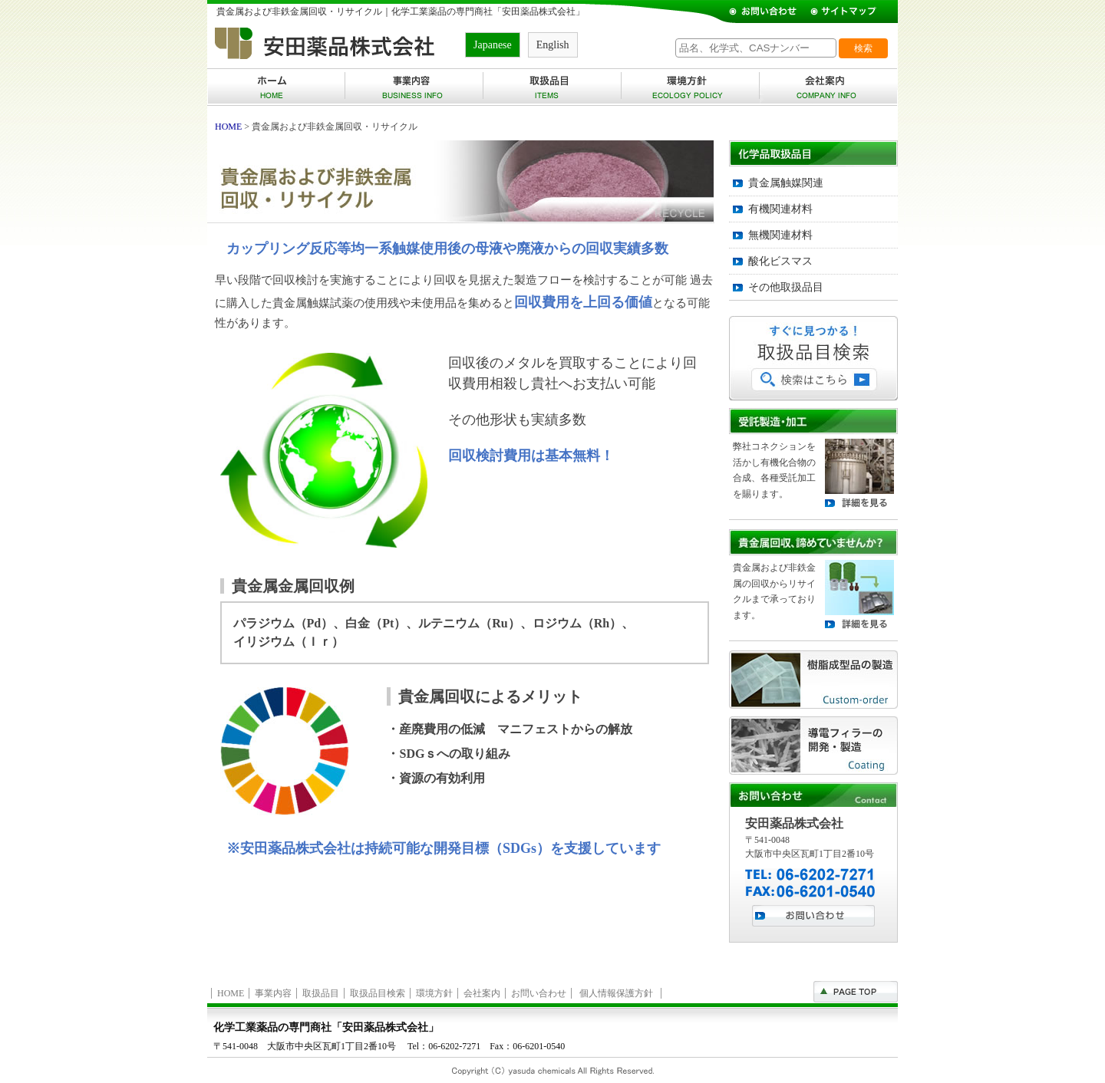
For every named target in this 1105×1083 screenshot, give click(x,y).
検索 (863, 48)
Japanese (492, 45)
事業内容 (273, 993)
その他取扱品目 (785, 287)
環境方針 (434, 993)
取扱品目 (320, 993)
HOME (228, 126)
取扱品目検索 (377, 993)
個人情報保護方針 (616, 993)
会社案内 (481, 993)
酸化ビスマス (780, 261)
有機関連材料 (780, 209)
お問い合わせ (538, 993)
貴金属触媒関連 (785, 183)
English (552, 45)
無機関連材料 (780, 235)
